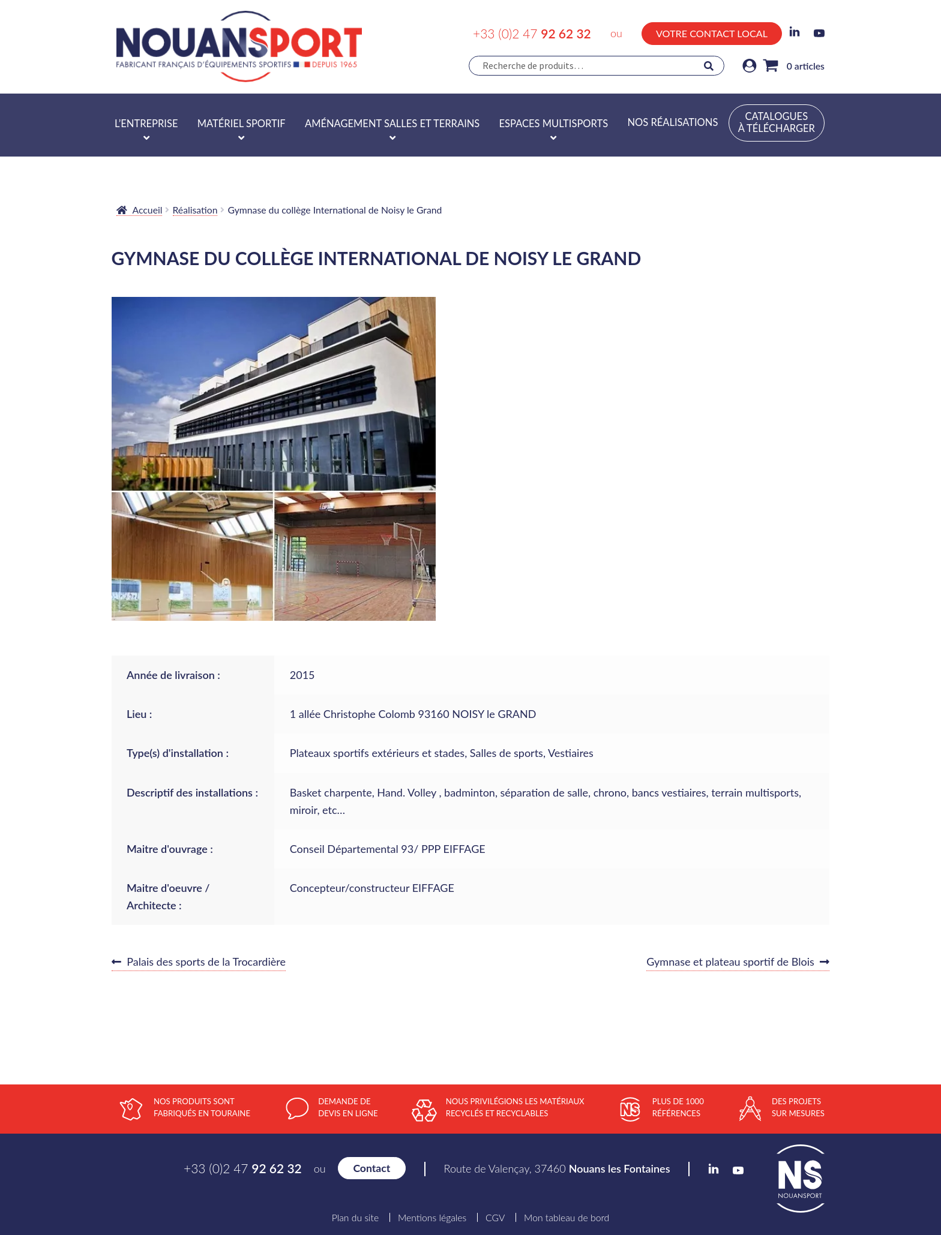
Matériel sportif (241, 124)
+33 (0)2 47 (532, 33)
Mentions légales (432, 1217)
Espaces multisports (554, 124)
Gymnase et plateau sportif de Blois (730, 962)
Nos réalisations (672, 122)
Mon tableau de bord (566, 1217)
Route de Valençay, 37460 (557, 1168)
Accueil (148, 209)
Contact (371, 1168)
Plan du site (355, 1217)
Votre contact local (712, 33)
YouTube (819, 33)
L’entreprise (146, 124)
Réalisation (195, 209)
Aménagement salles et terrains (392, 124)
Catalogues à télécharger (776, 122)
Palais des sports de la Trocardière (206, 962)
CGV (495, 1217)
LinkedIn (794, 31)
